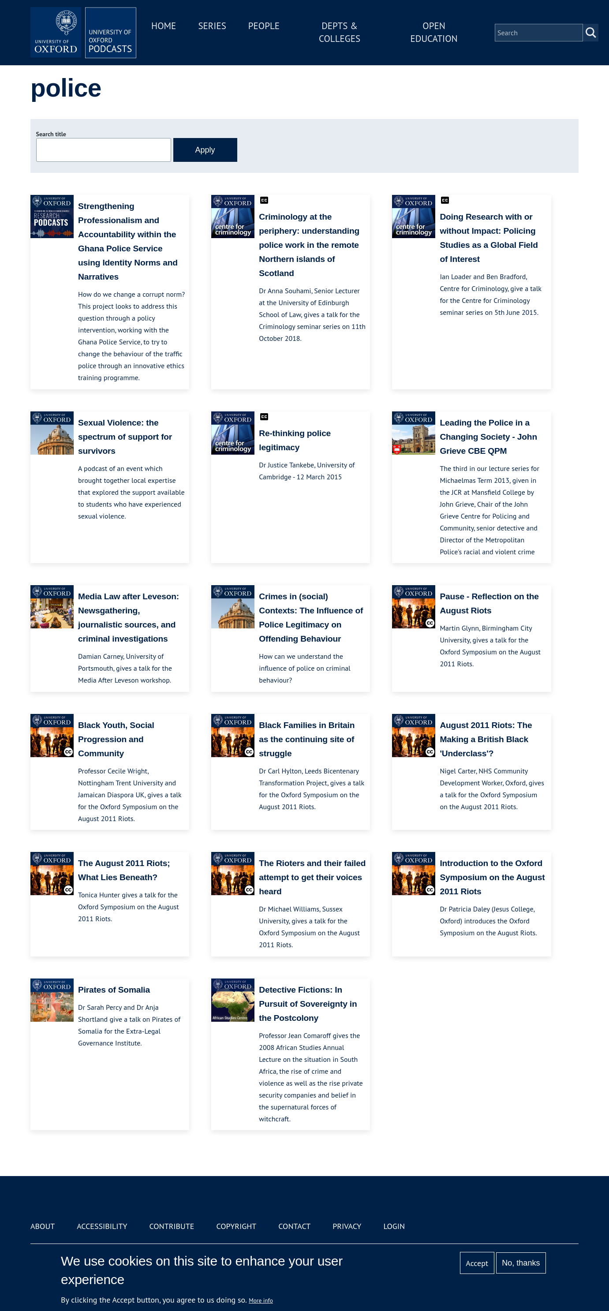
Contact (294, 1226)
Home (163, 26)
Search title (51, 134)
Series (212, 26)
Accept (477, 1263)
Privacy (347, 1226)
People (264, 26)
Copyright (236, 1226)
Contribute (171, 1226)
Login (394, 1226)
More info (261, 1300)
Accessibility (102, 1226)
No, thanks (521, 1263)
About (42, 1226)
